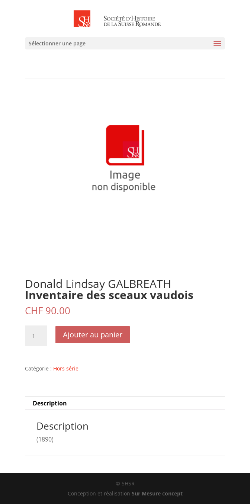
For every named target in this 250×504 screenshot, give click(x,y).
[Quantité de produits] (36, 335)
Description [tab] (50, 403)
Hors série (65, 368)
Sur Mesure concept (157, 493)
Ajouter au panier (92, 335)
